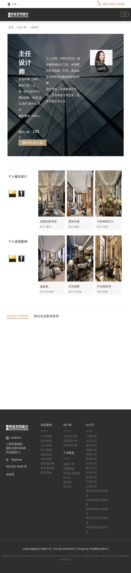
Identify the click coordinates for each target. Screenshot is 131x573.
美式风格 (46, 435)
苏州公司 (91, 453)
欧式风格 (46, 444)
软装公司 (91, 471)
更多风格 (46, 467)
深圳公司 (91, 439)
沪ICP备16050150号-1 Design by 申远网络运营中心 (81, 543)
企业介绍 (91, 480)
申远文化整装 (71, 467)
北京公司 (91, 435)
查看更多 (65, 381)
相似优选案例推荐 (46, 316)
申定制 (67, 476)
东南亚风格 (48, 457)
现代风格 (46, 453)
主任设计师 (70, 430)
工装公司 (91, 476)
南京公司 (91, 462)
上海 (13, 4)
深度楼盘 (68, 463)
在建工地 (68, 458)
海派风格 (46, 448)
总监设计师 (70, 435)
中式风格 (46, 430)
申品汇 (67, 472)
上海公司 (91, 430)
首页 (11, 27)
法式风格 (46, 439)
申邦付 (67, 481)
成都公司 (91, 444)
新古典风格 (48, 462)
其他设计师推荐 (18, 316)
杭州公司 (91, 448)
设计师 (22, 27)
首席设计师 (70, 439)
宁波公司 (91, 457)
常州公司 (91, 467)
